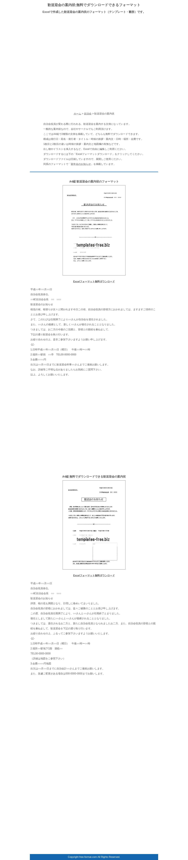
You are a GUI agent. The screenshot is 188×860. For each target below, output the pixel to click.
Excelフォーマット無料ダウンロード (94, 281)
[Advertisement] (94, 39)
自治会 (87, 113)
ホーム (77, 113)
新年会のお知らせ (81, 164)
